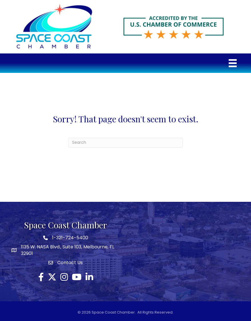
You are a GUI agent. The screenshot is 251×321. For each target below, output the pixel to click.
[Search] (125, 142)
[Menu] (232, 63)
